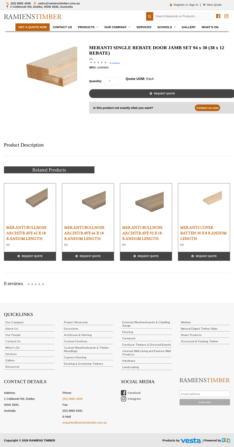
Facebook (131, 393)
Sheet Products (191, 335)
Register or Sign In (184, 4)
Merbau (186, 322)
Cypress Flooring (75, 357)
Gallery (189, 27)
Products (86, 27)
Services (143, 27)
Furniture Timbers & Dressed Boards (146, 344)
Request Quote (32, 256)
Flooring (127, 332)
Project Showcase (76, 322)
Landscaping (130, 367)
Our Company (115, 27)
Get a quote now (32, 27)
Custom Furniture (76, 341)
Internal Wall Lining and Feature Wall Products (146, 352)
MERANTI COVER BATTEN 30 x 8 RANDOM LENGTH (203, 233)
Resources (12, 366)
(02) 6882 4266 (73, 398)
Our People (13, 335)
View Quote (213, 4)
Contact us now (207, 107)
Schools (164, 27)
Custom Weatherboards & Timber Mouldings (86, 349)
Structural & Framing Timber (200, 341)
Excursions (71, 328)
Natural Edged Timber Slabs (199, 328)
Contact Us (62, 27)
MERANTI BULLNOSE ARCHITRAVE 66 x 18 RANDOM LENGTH (84, 233)
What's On (12, 347)
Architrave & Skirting (78, 335)
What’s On (210, 27)
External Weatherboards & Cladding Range (146, 323)
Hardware (128, 360)
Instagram (131, 399)
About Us (11, 328)
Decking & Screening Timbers (83, 363)
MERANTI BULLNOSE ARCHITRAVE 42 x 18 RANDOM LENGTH (26, 233)
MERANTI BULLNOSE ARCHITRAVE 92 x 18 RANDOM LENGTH (142, 233)
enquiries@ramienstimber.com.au (85, 422)
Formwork (128, 338)
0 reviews (115, 63)
